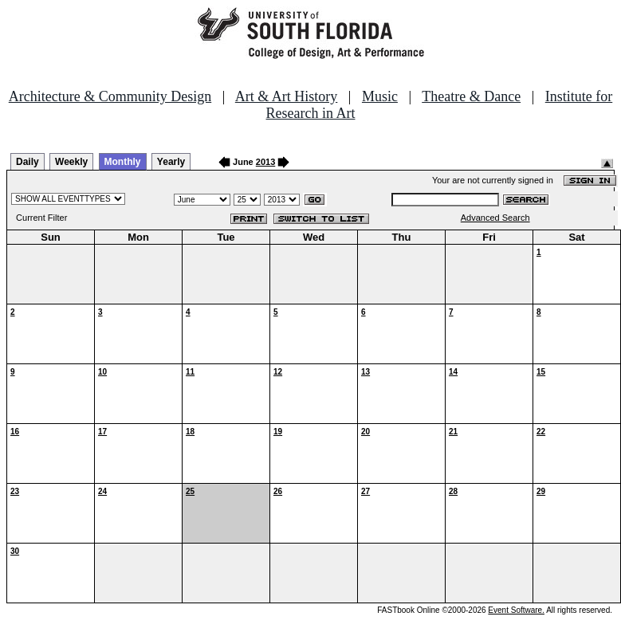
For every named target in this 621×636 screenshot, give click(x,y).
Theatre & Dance (471, 96)
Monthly (122, 161)
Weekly (71, 161)
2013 (265, 162)
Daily (27, 161)
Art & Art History (286, 96)
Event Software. (516, 610)
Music (380, 96)
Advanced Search (495, 217)
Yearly (171, 161)
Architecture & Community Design (110, 96)
